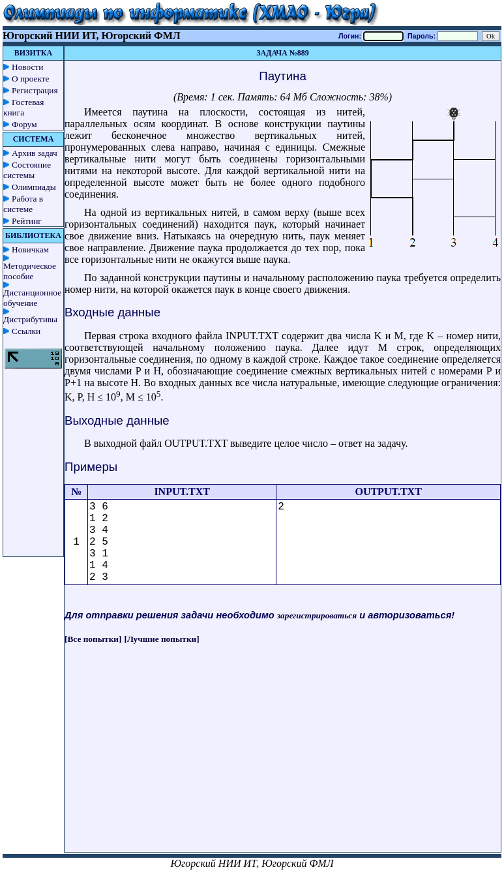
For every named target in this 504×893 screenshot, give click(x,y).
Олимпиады (34, 187)
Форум (24, 124)
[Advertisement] (283, 760)
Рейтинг (27, 221)
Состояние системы (27, 170)
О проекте (31, 78)
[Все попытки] (93, 639)
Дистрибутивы (30, 319)
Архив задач (34, 153)
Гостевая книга (23, 107)
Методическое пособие (29, 271)
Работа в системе (23, 204)
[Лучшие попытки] (162, 639)
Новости (27, 67)
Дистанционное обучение (32, 298)
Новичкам (30, 249)
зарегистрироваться (317, 615)
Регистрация (35, 90)
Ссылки (26, 331)
